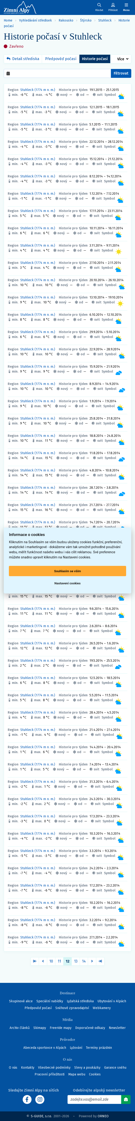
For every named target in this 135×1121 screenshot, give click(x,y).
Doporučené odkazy (90, 1028)
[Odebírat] (126, 1099)
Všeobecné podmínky (54, 1068)
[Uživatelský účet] (99, 7)
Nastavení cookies (67, 583)
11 (59, 961)
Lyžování (76, 1048)
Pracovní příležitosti (49, 1074)
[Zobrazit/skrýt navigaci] (126, 7)
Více (120, 59)
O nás (13, 1068)
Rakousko (66, 20)
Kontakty (27, 1068)
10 (51, 961)
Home (8, 20)
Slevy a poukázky (87, 1068)
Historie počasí (95, 59)
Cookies (95, 1074)
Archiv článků (20, 1028)
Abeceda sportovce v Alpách (44, 1048)
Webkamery (102, 1008)
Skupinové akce (21, 1001)
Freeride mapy (60, 1028)
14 (84, 961)
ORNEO (103, 1116)
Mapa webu (76, 1074)
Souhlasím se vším (67, 571)
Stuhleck (105, 20)
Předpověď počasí (60, 59)
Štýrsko (86, 20)
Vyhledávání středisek (35, 20)
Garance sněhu (115, 1068)
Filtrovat (121, 73)
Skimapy (39, 1028)
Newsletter (117, 1028)
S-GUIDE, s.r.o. (41, 1116)
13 (76, 961)
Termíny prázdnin (99, 1048)
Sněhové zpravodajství (72, 1008)
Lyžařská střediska (80, 1001)
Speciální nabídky (49, 1001)
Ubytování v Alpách (111, 1001)
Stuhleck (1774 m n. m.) (37, 90)
